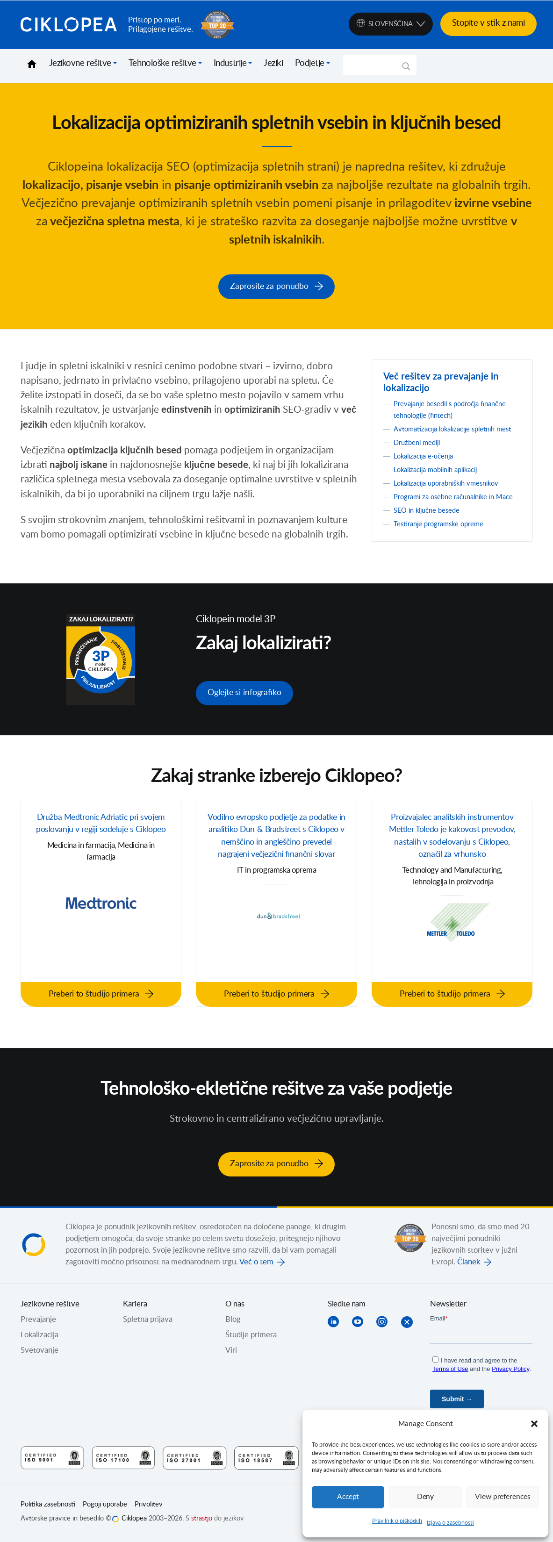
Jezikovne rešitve (80, 63)
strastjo (201, 1521)
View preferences (502, 1496)
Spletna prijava (147, 1323)
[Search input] (375, 65)
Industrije (230, 63)
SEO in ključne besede (431, 531)
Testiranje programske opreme (445, 544)
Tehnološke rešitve (162, 63)
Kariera (135, 1307)
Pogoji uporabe (105, 1508)
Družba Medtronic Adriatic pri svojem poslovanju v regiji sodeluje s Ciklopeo (101, 838)
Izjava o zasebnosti (450, 1523)
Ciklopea (71, 24)
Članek (468, 1265)
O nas (234, 1307)
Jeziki (273, 63)
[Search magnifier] (406, 69)
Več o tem (256, 1265)
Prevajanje (38, 1323)
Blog (233, 1323)
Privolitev (149, 1508)
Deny (425, 1496)
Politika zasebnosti (48, 1508)
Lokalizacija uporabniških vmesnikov (454, 492)
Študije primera (251, 1338)
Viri (231, 1353)
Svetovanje (39, 1353)
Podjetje (309, 63)
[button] (534, 1423)
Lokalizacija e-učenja (428, 465)
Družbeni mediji (420, 451)
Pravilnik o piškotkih (397, 1521)
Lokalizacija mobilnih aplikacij (442, 478)
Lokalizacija (39, 1338)
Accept (348, 1496)
